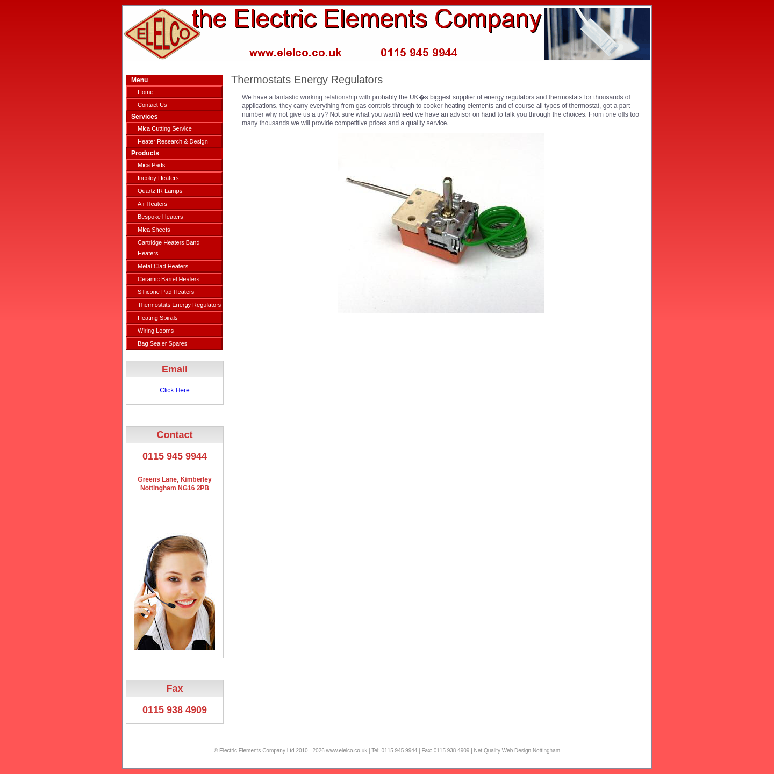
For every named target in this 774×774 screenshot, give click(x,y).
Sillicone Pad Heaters (166, 292)
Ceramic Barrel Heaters (168, 279)
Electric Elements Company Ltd (257, 751)
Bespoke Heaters (160, 216)
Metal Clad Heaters (163, 266)
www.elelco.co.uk (347, 751)
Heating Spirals (158, 317)
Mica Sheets (154, 229)
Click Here (174, 390)
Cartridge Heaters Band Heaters (169, 247)
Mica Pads (151, 165)
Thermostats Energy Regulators (179, 305)
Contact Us (152, 105)
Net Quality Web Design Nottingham (517, 751)
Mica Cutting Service (165, 128)
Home (145, 92)
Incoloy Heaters (158, 178)
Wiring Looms (156, 330)
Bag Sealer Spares (162, 343)
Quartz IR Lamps (160, 191)
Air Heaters (152, 203)
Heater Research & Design (173, 141)
